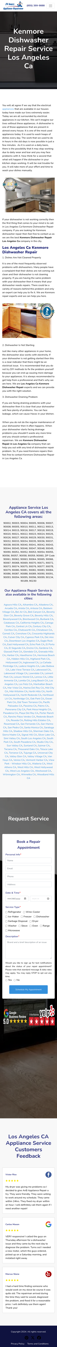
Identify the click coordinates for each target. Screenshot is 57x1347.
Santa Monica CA (33, 727)
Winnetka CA (28, 774)
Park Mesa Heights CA (39, 709)
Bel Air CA (21, 612)
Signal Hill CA (29, 734)
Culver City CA (16, 637)
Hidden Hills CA (20, 659)
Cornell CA (8, 633)
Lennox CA (41, 677)
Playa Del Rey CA (28, 713)
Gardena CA (45, 648)
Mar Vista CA (14, 687)
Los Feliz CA (25, 684)
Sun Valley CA (14, 745)
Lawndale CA (36, 673)
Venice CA (19, 760)
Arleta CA (23, 608)
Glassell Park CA (13, 651)
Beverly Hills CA (44, 615)
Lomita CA (24, 680)
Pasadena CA (10, 713)
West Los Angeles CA (22, 771)
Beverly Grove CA (24, 615)
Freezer (28, 916)
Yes (10, 980)
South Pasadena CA (25, 742)
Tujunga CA (30, 752)
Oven (35, 925)
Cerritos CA (10, 630)
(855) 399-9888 (36, 5)
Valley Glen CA (18, 756)
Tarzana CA (10, 749)
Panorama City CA (15, 709)
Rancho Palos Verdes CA (21, 716)
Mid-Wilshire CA (18, 691)
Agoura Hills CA (13, 604)
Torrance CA (15, 752)
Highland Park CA (40, 659)
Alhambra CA (30, 604)
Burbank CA (46, 619)
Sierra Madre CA (11, 734)
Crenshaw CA (23, 633)
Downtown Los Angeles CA (24, 640)
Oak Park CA (37, 698)
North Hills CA (37, 691)
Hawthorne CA (28, 655)
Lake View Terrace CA (22, 669)
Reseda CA (17, 720)
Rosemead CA (11, 724)
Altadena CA (46, 604)
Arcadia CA (11, 608)
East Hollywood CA (18, 644)
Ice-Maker (13, 916)
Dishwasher (42, 916)
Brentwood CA (31, 619)
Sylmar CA (44, 745)
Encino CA (32, 648)
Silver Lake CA (46, 734)
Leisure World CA (23, 677)
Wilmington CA (11, 774)
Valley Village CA (37, 756)
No (18, 980)
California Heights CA (32, 622)
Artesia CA (36, 608)
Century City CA (41, 626)
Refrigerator (14, 912)
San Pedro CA (15, 727)
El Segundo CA (17, 648)
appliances (8, 109)
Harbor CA (13, 655)
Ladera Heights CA (29, 666)
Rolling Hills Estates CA (37, 720)
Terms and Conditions (37, 1343)
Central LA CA (24, 626)
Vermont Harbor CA (37, 760)
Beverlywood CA (12, 619)
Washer (12, 925)
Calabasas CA (11, 622)
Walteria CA (38, 763)
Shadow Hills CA (22, 731)
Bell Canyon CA (36, 612)
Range (46, 925)
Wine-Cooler (33, 912)
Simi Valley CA (12, 738)
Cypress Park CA (34, 637)
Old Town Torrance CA (29, 702)
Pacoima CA (30, 706)
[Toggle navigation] (51, 6)
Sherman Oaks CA (43, 731)
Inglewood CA (31, 662)
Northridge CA (21, 698)
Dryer (35, 921)
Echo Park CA (37, 644)
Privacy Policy (17, 1343)
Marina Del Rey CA (33, 687)
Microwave (14, 930)
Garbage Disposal (18, 921)
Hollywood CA (14, 662)
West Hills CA (25, 767)
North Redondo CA (31, 695)
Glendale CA (30, 651)
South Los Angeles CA (33, 738)
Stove (24, 925)
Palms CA (43, 706)
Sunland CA (30, 745)
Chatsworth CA (26, 630)
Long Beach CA (39, 680)
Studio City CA (45, 742)
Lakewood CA (43, 669)
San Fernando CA (30, 724)
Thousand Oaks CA (28, 749)
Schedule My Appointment (29, 989)
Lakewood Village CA (16, 673)
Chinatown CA (44, 630)
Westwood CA (43, 771)
